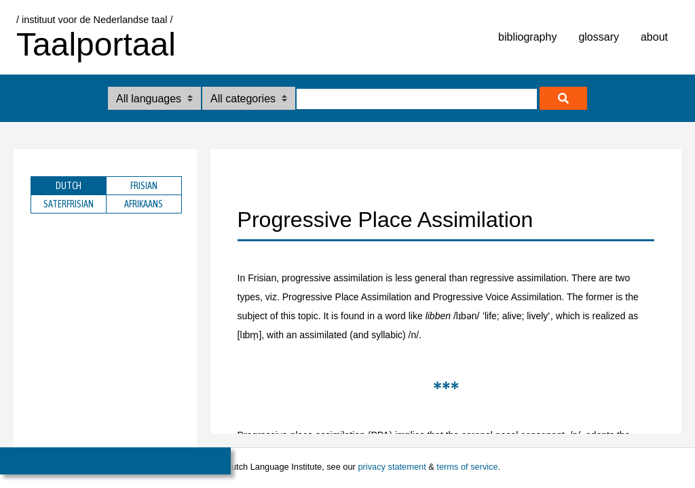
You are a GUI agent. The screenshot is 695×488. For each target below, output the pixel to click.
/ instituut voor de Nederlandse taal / (94, 19)
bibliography (527, 37)
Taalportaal (96, 44)
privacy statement (392, 467)
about (654, 37)
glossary (598, 37)
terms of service (466, 467)
